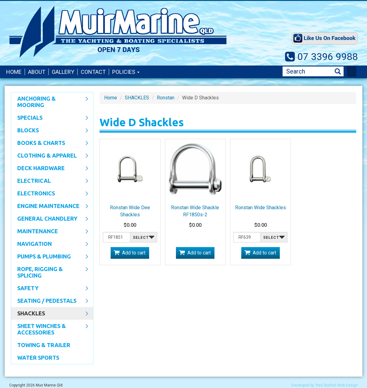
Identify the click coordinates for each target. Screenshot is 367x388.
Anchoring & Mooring (49, 101)
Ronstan (165, 98)
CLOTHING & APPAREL (49, 156)
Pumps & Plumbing (49, 257)
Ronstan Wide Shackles (260, 207)
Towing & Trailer (43, 345)
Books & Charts (49, 143)
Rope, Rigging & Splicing (49, 272)
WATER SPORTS (38, 357)
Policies (126, 72)
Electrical (49, 181)
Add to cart (133, 253)
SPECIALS (49, 118)
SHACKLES (49, 314)
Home (14, 72)
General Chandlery (49, 219)
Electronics (49, 194)
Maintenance (49, 231)
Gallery (63, 72)
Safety (49, 288)
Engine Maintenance (49, 206)
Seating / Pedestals (49, 301)
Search (338, 71)
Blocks (49, 130)
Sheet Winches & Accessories (49, 329)
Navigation (49, 244)
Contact (93, 72)
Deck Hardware (49, 168)
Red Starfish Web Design (337, 385)
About (36, 72)
